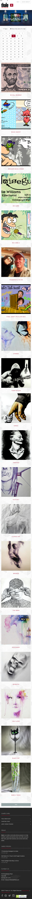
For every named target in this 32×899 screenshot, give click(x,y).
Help (18, 1)
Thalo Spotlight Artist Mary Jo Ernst (10, 860)
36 (18, 46)
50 (3, 54)
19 (22, 38)
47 (14, 51)
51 (7, 54)
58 (11, 57)
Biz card (16, 206)
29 (14, 43)
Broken (16, 573)
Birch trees (16, 795)
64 (11, 59)
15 (7, 38)
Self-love (16, 721)
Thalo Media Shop (5, 818)
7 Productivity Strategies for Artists (9, 851)
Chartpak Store (5, 821)
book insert (16, 132)
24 (18, 41)
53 (14, 54)
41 (14, 49)
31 (22, 43)
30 (18, 43)
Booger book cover (16, 169)
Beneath (16, 684)
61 (22, 57)
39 (7, 49)
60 (18, 57)
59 (14, 57)
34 (11, 46)
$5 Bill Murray (16, 95)
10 (9, 36)
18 (18, 38)
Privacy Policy (25, 890)
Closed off (16, 536)
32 (3, 46)
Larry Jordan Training (7, 824)
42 (18, 49)
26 (3, 43)
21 (7, 41)
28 (11, 43)
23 (14, 41)
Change (16, 353)
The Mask (16, 610)
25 (22, 41)
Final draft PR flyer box (16, 317)
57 (7, 57)
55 (22, 54)
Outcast (16, 499)
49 (22, 51)
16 (11, 38)
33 (7, 46)
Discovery (16, 647)
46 (11, 51)
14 (3, 38)
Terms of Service (5, 892)
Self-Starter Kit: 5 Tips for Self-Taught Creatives (13, 856)
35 (14, 46)
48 (18, 51)
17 (14, 38)
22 (11, 41)
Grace (16, 426)
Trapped (16, 462)
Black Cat (16, 758)
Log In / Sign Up (26, 1)
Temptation (16, 390)
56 (3, 57)
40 (11, 49)
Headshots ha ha (16, 280)
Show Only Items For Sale (18, 29)
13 (21, 36)
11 (13, 36)
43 (22, 49)
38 (3, 49)
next (16, 804)
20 (3, 41)
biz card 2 (16, 243)
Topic (5, 29)
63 (7, 59)
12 (17, 36)
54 (18, 54)
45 (7, 51)
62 (3, 59)
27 (7, 43)
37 (22, 46)
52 (11, 54)
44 (3, 51)
